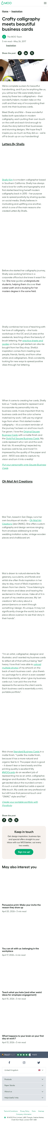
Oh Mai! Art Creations (17, 481)
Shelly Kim (7, 180)
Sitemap (41, 1111)
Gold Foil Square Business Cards (22, 438)
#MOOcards (8, 772)
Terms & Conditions (11, 1111)
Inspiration (17, 11)
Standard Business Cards (26, 751)
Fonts (34, 1111)
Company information (23, 1114)
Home (5, 11)
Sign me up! (24, 852)
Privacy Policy (24, 1111)
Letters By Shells (13, 144)
